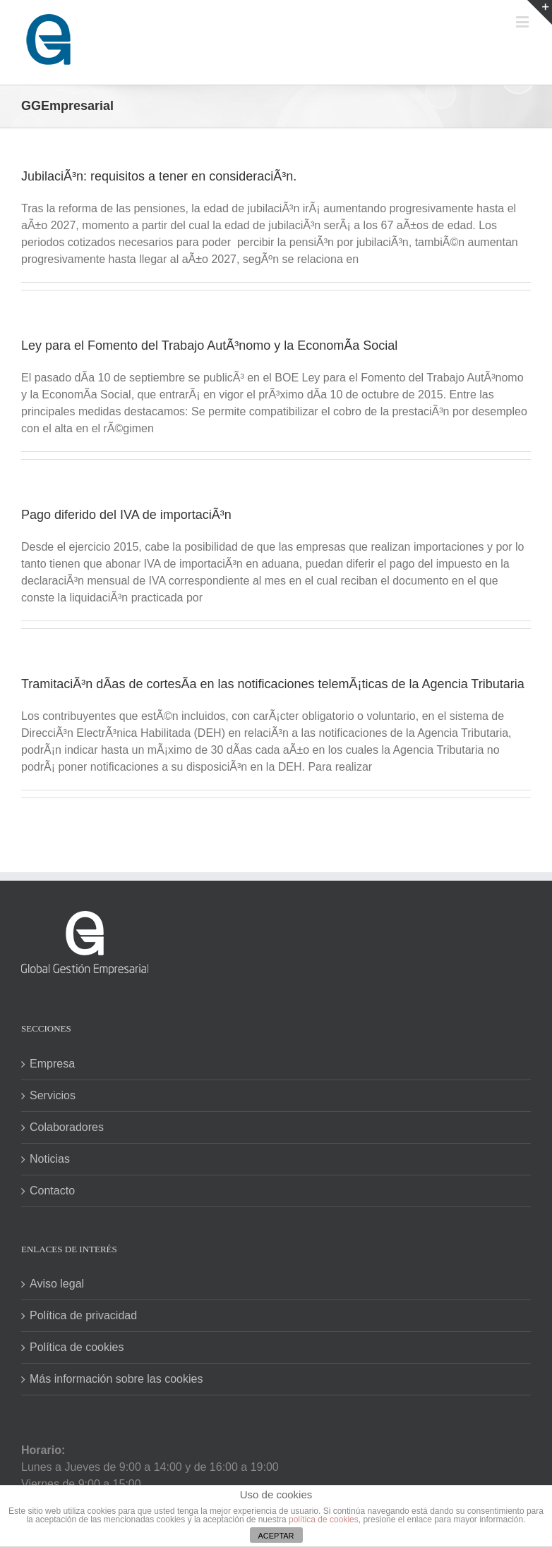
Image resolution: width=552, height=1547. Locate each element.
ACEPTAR (276, 1535)
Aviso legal (57, 1284)
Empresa (52, 1064)
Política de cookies (77, 1347)
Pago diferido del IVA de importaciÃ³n (126, 515)
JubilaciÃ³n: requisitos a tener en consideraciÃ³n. (158, 176)
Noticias (50, 1159)
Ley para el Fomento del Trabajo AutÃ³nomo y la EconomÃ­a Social (209, 345)
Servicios (53, 1095)
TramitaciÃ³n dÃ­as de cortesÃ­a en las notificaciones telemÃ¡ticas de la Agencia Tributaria (272, 684)
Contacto (52, 1191)
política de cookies (324, 1519)
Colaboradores (67, 1127)
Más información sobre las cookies (116, 1379)
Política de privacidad (83, 1315)
